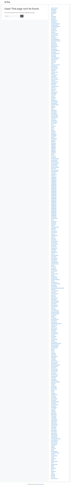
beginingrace (54, 69)
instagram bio (54, 371)
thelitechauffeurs (55, 104)
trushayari (53, 80)
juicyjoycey (53, 238)
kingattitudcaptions (55, 39)
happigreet (53, 42)
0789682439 (53, 185)
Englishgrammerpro (55, 364)
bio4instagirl (54, 113)
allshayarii (53, 36)
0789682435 (53, 180)
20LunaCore (53, 428)
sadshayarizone (54, 81)
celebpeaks (53, 357)
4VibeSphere (54, 407)
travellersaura (54, 248)
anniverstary (54, 309)
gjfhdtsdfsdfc (54, 138)
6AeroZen (53, 410)
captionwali (53, 62)
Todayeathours (54, 278)
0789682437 (53, 182)
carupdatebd (54, 37)
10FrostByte (53, 416)
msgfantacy (53, 94)
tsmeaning (53, 266)
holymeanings (54, 164)
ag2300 (52, 460)
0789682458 (53, 211)
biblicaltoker (53, 299)
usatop (52, 127)
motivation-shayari (55, 313)
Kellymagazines (54, 305)
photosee (53, 308)
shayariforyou (54, 322)
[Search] (21, 16)
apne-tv (52, 128)
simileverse (53, 245)
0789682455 (53, 207)
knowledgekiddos (55, 401)
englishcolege (54, 389)
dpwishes (53, 99)
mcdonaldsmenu (54, 319)
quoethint (53, 133)
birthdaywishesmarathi (56, 323)
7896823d (53, 141)
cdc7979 (53, 454)
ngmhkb (53, 137)
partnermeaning (54, 79)
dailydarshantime (55, 344)
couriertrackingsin (55, 310)
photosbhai (53, 56)
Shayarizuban (54, 30)
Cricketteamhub (54, 333)
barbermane (54, 386)
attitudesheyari (54, 244)
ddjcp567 (53, 474)
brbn (52, 15)
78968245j (53, 150)
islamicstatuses (54, 35)
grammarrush (54, 77)
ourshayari (53, 155)
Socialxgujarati (54, 91)
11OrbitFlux (53, 417)
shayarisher (53, 97)
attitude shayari (54, 374)
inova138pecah (54, 441)
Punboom (53, 175)
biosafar (53, 316)
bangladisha (53, 22)
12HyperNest (54, 418)
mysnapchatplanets (55, 279)
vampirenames (54, 370)
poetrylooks (53, 239)
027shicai (53, 477)
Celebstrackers (54, 356)
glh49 (52, 462)
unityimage (53, 354)
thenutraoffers (54, 461)
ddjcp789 (53, 475)
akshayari (53, 234)
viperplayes (53, 76)
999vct (52, 472)
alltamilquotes (54, 252)
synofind (53, 384)
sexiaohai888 (54, 455)
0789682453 (53, 204)
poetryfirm (53, 292)
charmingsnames (55, 226)
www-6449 (53, 458)
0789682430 (53, 187)
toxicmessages (54, 369)
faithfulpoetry (54, 111)
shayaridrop (53, 224)
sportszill (53, 352)
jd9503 (52, 465)
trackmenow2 (54, 444)
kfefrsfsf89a (53, 136)
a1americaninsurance (56, 438)
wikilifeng (53, 32)
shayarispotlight (54, 255)
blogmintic (53, 126)
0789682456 (53, 208)
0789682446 (53, 194)
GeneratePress (41, 484)
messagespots (54, 376)
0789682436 (53, 181)
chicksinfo (53, 383)
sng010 (52, 457)
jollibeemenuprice (55, 312)
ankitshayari (53, 317)
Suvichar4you (54, 242)
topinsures (53, 29)
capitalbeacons (54, 241)
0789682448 (53, 197)
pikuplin (53, 265)
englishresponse (54, 263)
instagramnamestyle (55, 283)
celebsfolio (53, 330)
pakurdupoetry (54, 59)
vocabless (53, 393)
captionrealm (54, 433)
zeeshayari (53, 229)
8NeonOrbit (53, 413)
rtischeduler (53, 336)
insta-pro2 (53, 118)
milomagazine (54, 74)
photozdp (53, 107)
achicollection (54, 231)
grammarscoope (54, 170)
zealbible (53, 73)
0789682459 (53, 212)
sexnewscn (53, 471)
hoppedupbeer (54, 451)
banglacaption (54, 20)
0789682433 (53, 177)
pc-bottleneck (54, 332)
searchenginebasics (55, 381)
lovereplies (53, 377)
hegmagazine (54, 259)
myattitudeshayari (55, 158)
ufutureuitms (54, 246)
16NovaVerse (54, 423)
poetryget (53, 326)
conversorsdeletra (55, 163)
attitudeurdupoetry (55, 53)
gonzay (52, 272)
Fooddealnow (54, 276)
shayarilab (53, 359)
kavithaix (53, 90)
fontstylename (54, 117)
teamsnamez (54, 66)
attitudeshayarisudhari (56, 343)
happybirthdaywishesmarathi (57, 288)
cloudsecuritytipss (55, 167)
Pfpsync (52, 350)
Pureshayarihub (54, 366)
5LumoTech (53, 408)
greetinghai (53, 367)
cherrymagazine (54, 290)
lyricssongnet (54, 232)
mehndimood (54, 282)
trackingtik (53, 468)
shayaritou (53, 60)
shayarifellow (54, 103)
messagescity (54, 174)
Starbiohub (53, 168)
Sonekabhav (53, 10)
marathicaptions (54, 116)
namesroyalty (54, 327)
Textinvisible (53, 93)
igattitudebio (54, 430)
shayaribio (53, 296)
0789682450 (53, 199)
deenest (53, 390)
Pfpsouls (53, 349)
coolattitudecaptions (55, 26)
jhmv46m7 (53, 140)
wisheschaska (54, 398)
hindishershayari (54, 25)
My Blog (7, 2)
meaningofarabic (55, 300)
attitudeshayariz (54, 101)
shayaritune (53, 303)
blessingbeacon (54, 171)
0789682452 (53, 202)
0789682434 (53, 178)
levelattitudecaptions (55, 40)
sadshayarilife (54, 286)
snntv (52, 124)
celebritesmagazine (55, 64)
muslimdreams (54, 347)
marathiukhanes (54, 86)
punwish (53, 340)
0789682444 (53, 192)
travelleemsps (54, 261)
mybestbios (53, 228)
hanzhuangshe (54, 435)
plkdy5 (52, 450)
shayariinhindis (54, 298)
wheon (52, 109)
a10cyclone (53, 448)
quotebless (53, 131)
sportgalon (53, 353)
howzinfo (53, 236)
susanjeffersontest (55, 453)
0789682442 (53, 190)
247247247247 (54, 218)
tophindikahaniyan (55, 57)
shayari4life (53, 52)
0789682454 (53, 205)
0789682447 (53, 195)
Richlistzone (53, 47)
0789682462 (53, 217)
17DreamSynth (54, 424)
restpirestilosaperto (55, 23)
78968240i (53, 148)
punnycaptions (54, 339)
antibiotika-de (54, 437)
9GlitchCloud (54, 414)
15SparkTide (54, 421)
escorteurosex (54, 443)
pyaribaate (53, 157)
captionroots (54, 221)
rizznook (53, 254)
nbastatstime (54, 363)
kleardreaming (54, 394)
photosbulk (53, 55)
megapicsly (53, 400)
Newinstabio (54, 387)
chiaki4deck (53, 249)
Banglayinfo (53, 9)
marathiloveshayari (55, 50)
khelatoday (53, 16)
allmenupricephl (54, 302)
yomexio (53, 96)
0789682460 (53, 214)
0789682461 (53, 215)
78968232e (53, 143)
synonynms (53, 268)
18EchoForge (54, 425)
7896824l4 (53, 153)
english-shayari (54, 8)
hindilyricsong (54, 380)
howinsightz (53, 256)
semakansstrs (54, 271)
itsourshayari (54, 431)
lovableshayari (54, 161)
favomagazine (54, 258)
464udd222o (54, 134)
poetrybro (53, 70)
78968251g (53, 145)
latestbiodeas (54, 342)
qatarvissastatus (54, 362)
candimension (54, 325)
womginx (53, 335)
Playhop (53, 280)
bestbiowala (53, 83)
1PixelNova (53, 403)
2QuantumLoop (54, 404)
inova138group (54, 440)
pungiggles (53, 222)
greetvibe (53, 87)
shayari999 (53, 18)
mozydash (53, 19)
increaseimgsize (54, 346)
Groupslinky (53, 285)
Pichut (52, 219)
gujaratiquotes (54, 114)
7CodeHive (53, 411)
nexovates (53, 337)
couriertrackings (54, 33)
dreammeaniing (54, 273)
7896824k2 (53, 151)
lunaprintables (54, 165)
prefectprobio (54, 45)
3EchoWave (53, 406)
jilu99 (52, 470)
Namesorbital (54, 329)
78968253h (53, 147)
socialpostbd (54, 27)
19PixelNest (53, 427)
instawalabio (54, 110)
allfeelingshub (54, 434)
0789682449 (53, 198)
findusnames (54, 320)
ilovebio (52, 130)
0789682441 (53, 188)
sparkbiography (54, 72)
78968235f (53, 144)
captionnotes (54, 43)
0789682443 (53, 191)
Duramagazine (54, 306)
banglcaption (54, 100)
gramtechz (53, 289)
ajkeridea (53, 106)
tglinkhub (53, 13)
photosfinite (53, 12)
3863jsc (52, 467)
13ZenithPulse (54, 420)
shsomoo (53, 445)
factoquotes (53, 89)
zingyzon (53, 225)
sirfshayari (53, 396)
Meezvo (52, 391)
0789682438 (53, 184)
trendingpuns (54, 269)
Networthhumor (54, 46)
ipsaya (52, 63)
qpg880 (52, 447)
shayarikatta (53, 397)
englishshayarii (54, 160)
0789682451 (53, 201)
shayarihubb (54, 123)
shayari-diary (54, 360)
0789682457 (53, 209)
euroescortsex (54, 464)
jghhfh (52, 154)
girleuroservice (54, 478)
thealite (52, 275)
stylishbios (53, 84)
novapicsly (53, 172)
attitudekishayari (54, 262)
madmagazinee (54, 235)
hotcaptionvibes (54, 67)
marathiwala (54, 315)
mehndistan (53, 251)
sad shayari (53, 373)
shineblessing (54, 49)
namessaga (53, 379)
